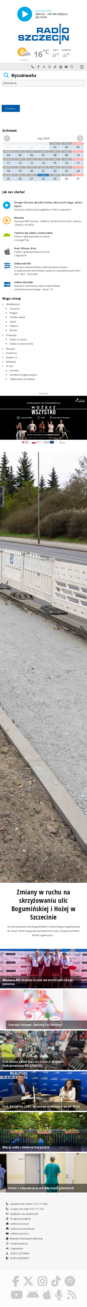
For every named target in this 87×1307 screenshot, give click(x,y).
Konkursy (11, 353)
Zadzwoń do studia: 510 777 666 (27, 1203)
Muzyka (10, 348)
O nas (9, 366)
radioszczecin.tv (17, 1233)
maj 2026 (43, 138)
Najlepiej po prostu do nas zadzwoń (33, 67)
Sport (13, 321)
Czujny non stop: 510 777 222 (25, 1209)
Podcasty (11, 335)
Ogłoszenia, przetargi (22, 379)
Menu (82, 67)
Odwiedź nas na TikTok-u (55, 67)
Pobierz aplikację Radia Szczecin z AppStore (32, 251)
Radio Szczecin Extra (21, 343)
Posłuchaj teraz (17, 1243)
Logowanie (14, 1248)
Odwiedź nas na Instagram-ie (49, 67)
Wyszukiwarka (23, 75)
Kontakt (14, 370)
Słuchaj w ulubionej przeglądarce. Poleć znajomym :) (48, 206)
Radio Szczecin (18, 339)
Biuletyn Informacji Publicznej (24, 1238)
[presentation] (29, 96)
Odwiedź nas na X (44, 67)
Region (14, 313)
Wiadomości (13, 304)
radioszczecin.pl (17, 1223)
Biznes (13, 330)
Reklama (11, 361)
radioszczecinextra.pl (20, 1228)
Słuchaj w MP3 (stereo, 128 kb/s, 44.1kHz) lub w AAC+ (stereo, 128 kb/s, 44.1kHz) (48, 221)
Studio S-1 (12, 357)
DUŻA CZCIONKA (17, 1253)
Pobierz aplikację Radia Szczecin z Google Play (33, 236)
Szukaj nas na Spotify (60, 67)
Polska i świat (17, 317)
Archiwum (9, 130)
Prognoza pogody (18, 1218)
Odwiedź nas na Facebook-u (38, 67)
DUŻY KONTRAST (17, 1258)
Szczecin (15, 308)
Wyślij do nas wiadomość (66, 67)
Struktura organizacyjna (23, 374)
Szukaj (72, 67)
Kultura (14, 326)
